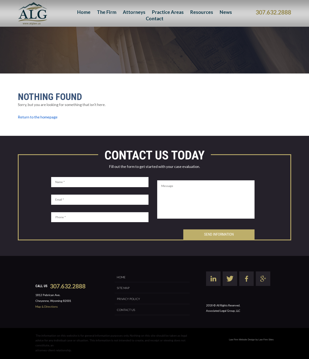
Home (84, 12)
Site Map (123, 288)
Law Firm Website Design (242, 339)
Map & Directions (46, 306)
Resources (201, 12)
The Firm (106, 12)
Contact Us (126, 310)
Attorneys (134, 12)
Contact (154, 18)
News (226, 12)
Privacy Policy (128, 299)
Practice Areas (168, 12)
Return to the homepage (38, 117)
